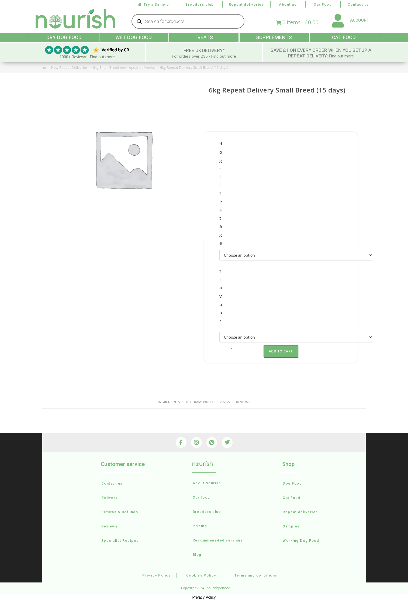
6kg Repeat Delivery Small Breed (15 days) (194, 66)
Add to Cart (285, 350)
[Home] (44, 66)
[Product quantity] (232, 351)
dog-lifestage (220, 192)
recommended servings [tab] (208, 401)
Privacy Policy (204, 596)
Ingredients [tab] (169, 401)
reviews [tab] (243, 401)
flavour (220, 295)
